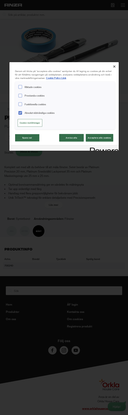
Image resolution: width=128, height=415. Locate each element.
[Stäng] (114, 67)
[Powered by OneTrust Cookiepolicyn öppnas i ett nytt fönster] (103, 148)
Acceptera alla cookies (99, 138)
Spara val (27, 138)
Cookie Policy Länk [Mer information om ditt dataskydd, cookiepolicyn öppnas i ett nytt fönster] (56, 77)
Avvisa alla (71, 138)
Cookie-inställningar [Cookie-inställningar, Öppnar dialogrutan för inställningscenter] (30, 123)
